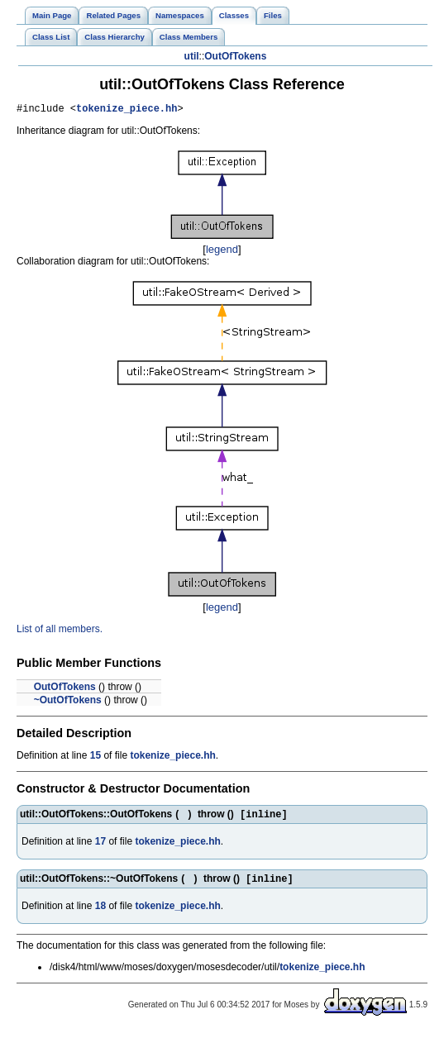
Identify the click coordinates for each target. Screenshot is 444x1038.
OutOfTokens (235, 56)
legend (222, 251)
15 (95, 758)
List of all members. (60, 631)
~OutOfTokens (68, 702)
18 (100, 911)
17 (100, 845)
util (191, 56)
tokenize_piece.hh (126, 110)
